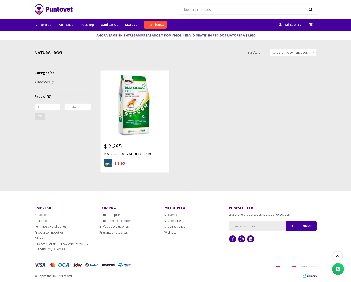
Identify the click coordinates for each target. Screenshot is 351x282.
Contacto (41, 221)
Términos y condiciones (50, 227)
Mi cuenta (170, 215)
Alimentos (43, 24)
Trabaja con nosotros (49, 232)
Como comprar (109, 215)
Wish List (170, 232)
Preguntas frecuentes (113, 232)
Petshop (87, 24)
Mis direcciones (174, 227)
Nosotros (41, 215)
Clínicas (40, 238)
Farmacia (66, 24)
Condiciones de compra (115, 221)
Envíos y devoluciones (114, 227)
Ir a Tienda (155, 24)
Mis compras (172, 221)
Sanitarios (109, 24)
